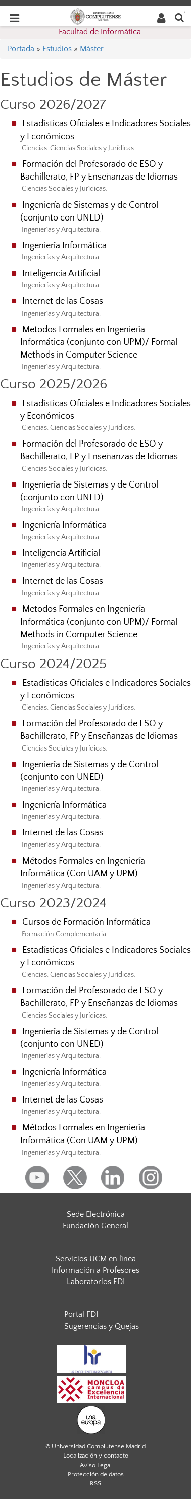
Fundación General (95, 1225)
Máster (92, 48)
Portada (21, 48)
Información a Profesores (95, 1270)
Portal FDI (81, 1314)
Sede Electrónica (96, 1214)
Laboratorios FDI (96, 1281)
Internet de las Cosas (62, 301)
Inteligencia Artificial (61, 274)
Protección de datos (96, 1474)
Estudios (57, 48)
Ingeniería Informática (64, 246)
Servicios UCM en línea (96, 1258)
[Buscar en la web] (179, 17)
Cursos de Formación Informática (86, 922)
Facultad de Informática (100, 31)
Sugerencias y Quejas (101, 1326)
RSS (95, 1483)
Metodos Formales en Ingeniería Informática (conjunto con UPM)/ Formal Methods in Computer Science (98, 342)
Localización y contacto (95, 1455)
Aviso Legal (96, 1465)
